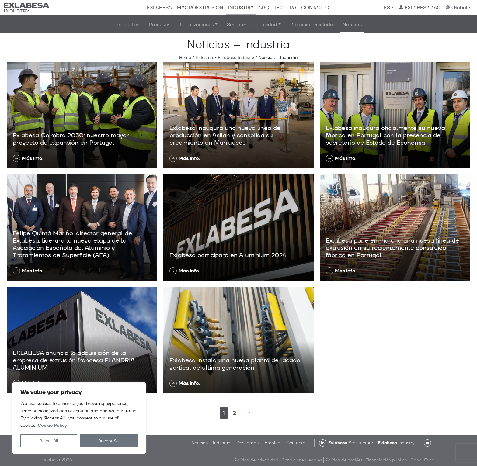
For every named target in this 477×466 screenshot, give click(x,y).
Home (185, 57)
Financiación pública (386, 460)
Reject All (48, 441)
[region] (79, 418)
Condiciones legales (301, 460)
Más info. (33, 158)
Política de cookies (344, 460)
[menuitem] (388, 8)
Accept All (108, 441)
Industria (204, 57)
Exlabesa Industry (236, 57)
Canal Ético (422, 460)
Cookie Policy (52, 425)
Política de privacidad (256, 460)
